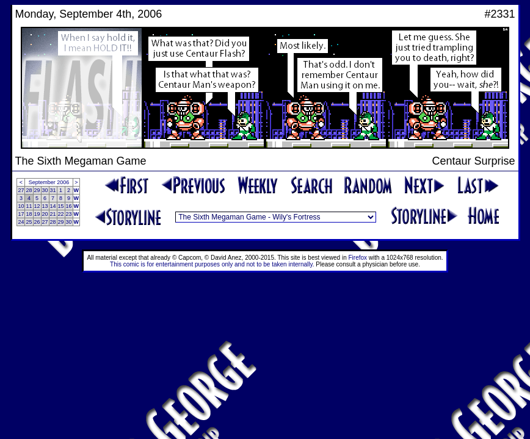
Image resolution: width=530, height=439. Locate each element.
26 (37, 222)
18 (29, 214)
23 (69, 214)
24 (21, 222)
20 (45, 214)
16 (69, 206)
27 (21, 190)
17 (21, 214)
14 (53, 206)
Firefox (358, 257)
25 (29, 222)
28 (29, 190)
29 (37, 190)
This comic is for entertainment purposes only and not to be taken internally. (212, 264)
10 (21, 206)
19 (37, 214)
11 (29, 206)
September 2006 (49, 182)
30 (45, 190)
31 (53, 190)
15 (61, 206)
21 (53, 214)
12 (37, 206)
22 (61, 214)
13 (45, 206)
